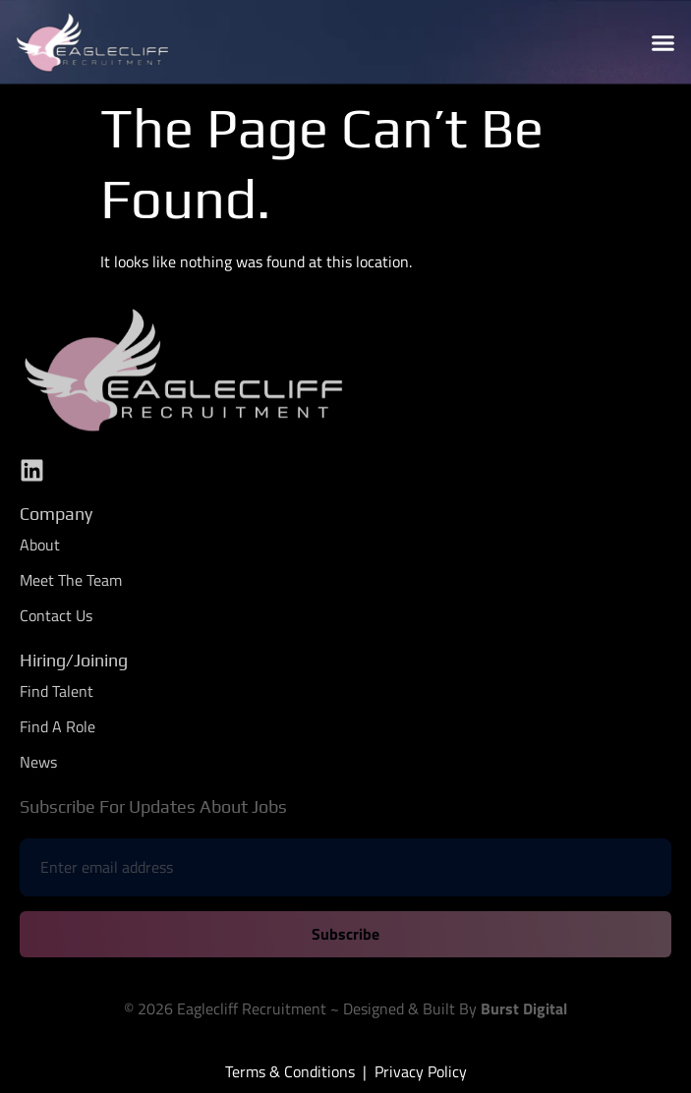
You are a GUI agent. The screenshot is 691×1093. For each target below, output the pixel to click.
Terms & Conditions (290, 1071)
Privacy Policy (420, 1071)
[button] (662, 42)
